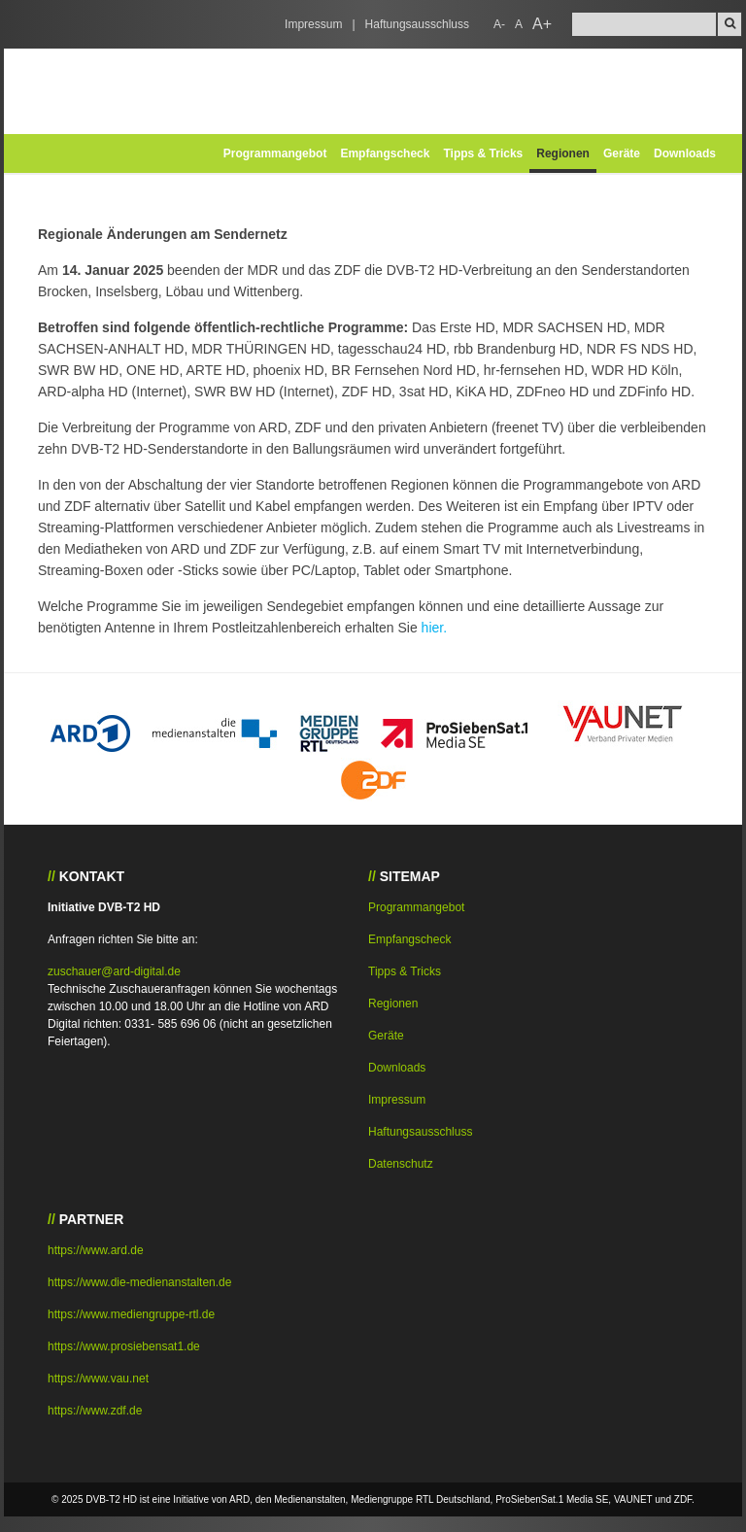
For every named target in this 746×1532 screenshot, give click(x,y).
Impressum (313, 24)
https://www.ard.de (96, 1250)
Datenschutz (400, 1164)
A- (499, 24)
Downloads (685, 153)
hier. (434, 627)
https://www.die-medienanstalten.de (139, 1282)
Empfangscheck (384, 153)
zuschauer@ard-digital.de (114, 971)
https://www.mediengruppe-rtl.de (131, 1314)
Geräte (621, 153)
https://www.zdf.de (95, 1410)
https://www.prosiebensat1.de (124, 1346)
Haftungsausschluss (417, 24)
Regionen (563, 153)
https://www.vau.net (98, 1378)
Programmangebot (275, 153)
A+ (542, 24)
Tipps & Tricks (483, 153)
